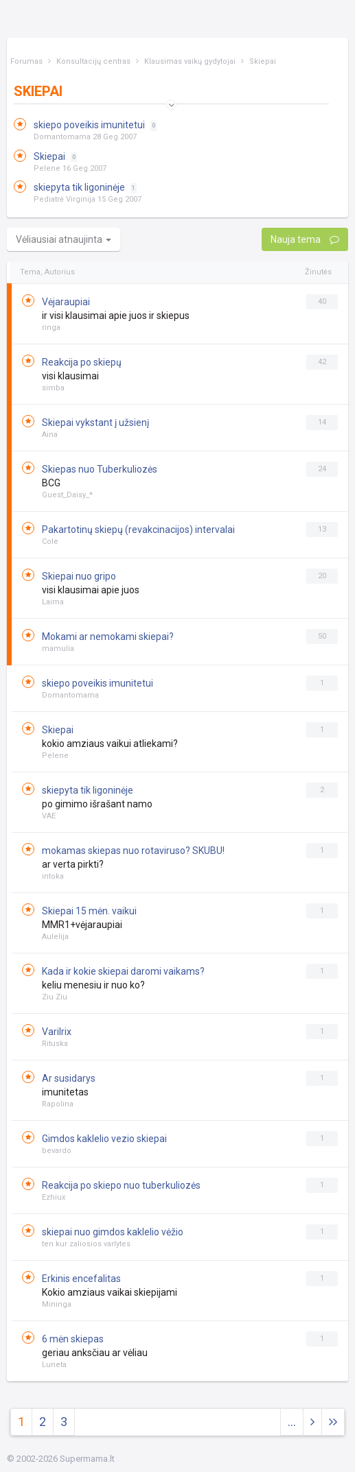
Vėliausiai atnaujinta (63, 239)
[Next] (333, 1422)
